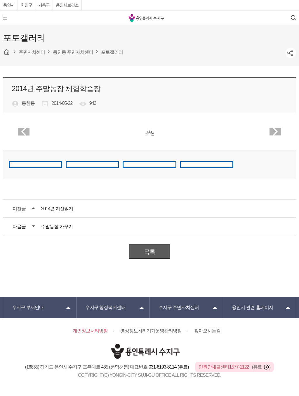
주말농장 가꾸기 (56, 226)
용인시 (9, 5)
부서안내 (28, 307)
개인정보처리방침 (90, 330)
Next (275, 132)
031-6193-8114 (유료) (169, 366)
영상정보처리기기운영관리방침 (151, 330)
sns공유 (291, 53)
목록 (149, 252)
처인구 (26, 5)
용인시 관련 (252, 307)
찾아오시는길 (207, 330)
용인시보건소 (67, 5)
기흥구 (44, 5)
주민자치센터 (179, 307)
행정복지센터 (105, 307)
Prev (23, 132)
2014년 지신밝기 (57, 208)
